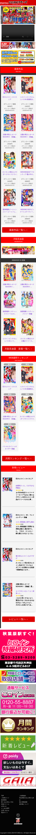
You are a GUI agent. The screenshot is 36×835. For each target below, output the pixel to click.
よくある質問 (5, 808)
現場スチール (5, 804)
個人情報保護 (23, 802)
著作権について (24, 804)
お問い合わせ (5, 810)
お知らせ (4, 806)
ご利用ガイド (5, 798)
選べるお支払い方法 (7, 802)
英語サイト (4, 812)
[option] (18, 15)
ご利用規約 (22, 796)
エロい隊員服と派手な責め (25, 522)
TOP (2, 796)
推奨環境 (4, 800)
